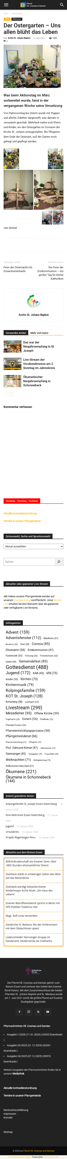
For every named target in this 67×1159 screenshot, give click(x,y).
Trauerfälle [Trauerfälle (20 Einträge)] (51, 754)
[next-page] (11, 394)
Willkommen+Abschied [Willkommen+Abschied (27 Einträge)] (20, 766)
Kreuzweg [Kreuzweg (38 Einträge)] (14, 701)
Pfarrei (7, 19)
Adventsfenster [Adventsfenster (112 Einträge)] (23, 638)
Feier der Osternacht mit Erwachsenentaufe (18, 269)
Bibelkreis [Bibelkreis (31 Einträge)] (51, 638)
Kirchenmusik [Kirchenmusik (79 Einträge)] (20, 685)
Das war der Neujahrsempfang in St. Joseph (39, 346)
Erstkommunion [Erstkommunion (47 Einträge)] (41, 650)
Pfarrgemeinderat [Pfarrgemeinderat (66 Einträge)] (21, 736)
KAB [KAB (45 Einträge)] (38, 673)
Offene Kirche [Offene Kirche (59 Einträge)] (46, 713)
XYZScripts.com (51, 1157)
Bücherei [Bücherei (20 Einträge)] (12, 644)
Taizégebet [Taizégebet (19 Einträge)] (35, 754)
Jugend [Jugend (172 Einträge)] (18, 673)
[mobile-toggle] (6, 5)
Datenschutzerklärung (16, 1110)
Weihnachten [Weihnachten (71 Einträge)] (18, 760)
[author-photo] (33, 309)
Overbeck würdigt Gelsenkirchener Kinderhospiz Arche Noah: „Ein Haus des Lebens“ (29, 890)
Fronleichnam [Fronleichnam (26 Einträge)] (49, 655)
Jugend (10, 826)
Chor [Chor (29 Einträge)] (24, 644)
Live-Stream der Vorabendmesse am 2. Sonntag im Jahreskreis (39, 364)
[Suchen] (59, 562)
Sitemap (8, 1132)
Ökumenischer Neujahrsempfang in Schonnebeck (36, 381)
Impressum (10, 1113)
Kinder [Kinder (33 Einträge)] (12, 679)
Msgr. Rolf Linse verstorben (22, 915)
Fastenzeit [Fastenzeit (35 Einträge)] (14, 655)
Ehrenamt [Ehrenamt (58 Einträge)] (15, 650)
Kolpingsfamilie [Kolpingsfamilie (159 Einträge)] (25, 690)
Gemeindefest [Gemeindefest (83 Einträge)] (33, 661)
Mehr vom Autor (39, 333)
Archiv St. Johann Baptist (19, 38)
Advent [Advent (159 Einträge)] (17, 632)
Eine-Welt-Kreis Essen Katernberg (25, 815)
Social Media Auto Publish (20, 1157)
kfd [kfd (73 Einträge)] (51, 673)
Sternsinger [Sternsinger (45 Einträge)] (16, 753)
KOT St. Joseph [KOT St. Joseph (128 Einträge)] (24, 696)
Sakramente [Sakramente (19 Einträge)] (47, 748)
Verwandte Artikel (16, 333)
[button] (62, 5)
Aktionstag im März (35, 95)
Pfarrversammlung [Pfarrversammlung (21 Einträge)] (16, 742)
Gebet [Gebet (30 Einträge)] (11, 661)
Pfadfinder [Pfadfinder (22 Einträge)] (46, 719)
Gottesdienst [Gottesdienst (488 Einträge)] (27, 667)
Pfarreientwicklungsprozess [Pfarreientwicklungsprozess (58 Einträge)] (28, 730)
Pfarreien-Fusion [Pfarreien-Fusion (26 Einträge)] (16, 725)
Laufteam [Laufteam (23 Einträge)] (32, 702)
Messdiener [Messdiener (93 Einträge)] (19, 713)
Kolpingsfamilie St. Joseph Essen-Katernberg (31, 804)
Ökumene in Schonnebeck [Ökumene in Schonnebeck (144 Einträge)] (28, 779)
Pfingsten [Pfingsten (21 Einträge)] (35, 742)
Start (6, 13)
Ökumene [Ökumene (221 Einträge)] (21, 771)
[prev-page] (6, 394)
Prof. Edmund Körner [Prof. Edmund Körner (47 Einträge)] (22, 747)
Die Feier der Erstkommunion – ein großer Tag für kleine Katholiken (50, 273)
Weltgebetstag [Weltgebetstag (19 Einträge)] (42, 760)
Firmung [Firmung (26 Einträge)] (31, 655)
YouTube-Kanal (22, 600)
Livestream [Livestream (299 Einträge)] (24, 707)
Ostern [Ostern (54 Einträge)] (30, 719)
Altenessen (17, 13)
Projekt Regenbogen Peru (20, 837)
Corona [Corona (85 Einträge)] (41, 644)
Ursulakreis (12, 831)
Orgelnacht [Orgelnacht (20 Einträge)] (13, 719)
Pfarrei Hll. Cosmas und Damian (38, 1151)
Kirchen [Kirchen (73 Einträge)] (29, 679)
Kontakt (8, 1117)
